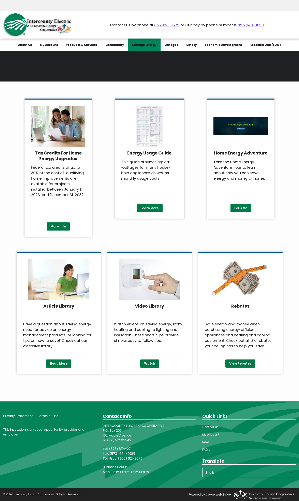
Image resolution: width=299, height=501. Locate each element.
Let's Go (240, 208)
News (206, 442)
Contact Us (210, 427)
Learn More (149, 208)
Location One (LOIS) (265, 45)
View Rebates (240, 363)
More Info (58, 226)
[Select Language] (249, 472)
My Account (210, 434)
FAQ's (206, 449)
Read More (59, 363)
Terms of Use (47, 416)
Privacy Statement (18, 416)
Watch (149, 363)
